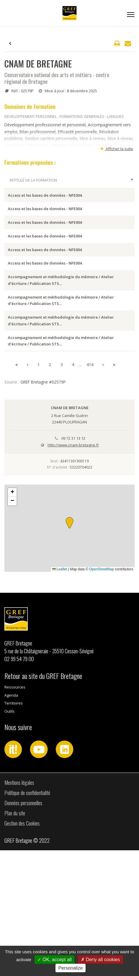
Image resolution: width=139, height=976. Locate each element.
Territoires (13, 829)
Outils (9, 837)
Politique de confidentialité (27, 918)
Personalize (70, 968)
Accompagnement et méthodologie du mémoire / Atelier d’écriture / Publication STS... (27, 336)
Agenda (11, 821)
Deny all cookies (100, 959)
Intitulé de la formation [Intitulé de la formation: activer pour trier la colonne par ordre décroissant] (22, 183)
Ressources (14, 813)
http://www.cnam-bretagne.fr (73, 570)
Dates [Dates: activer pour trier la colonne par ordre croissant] (103, 186)
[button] (69, 648)
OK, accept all (54, 959)
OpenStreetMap (101, 695)
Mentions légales (19, 908)
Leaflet (59, 695)
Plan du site (14, 939)
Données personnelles (23, 928)
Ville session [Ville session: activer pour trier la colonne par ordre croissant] (68, 186)
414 (89, 490)
